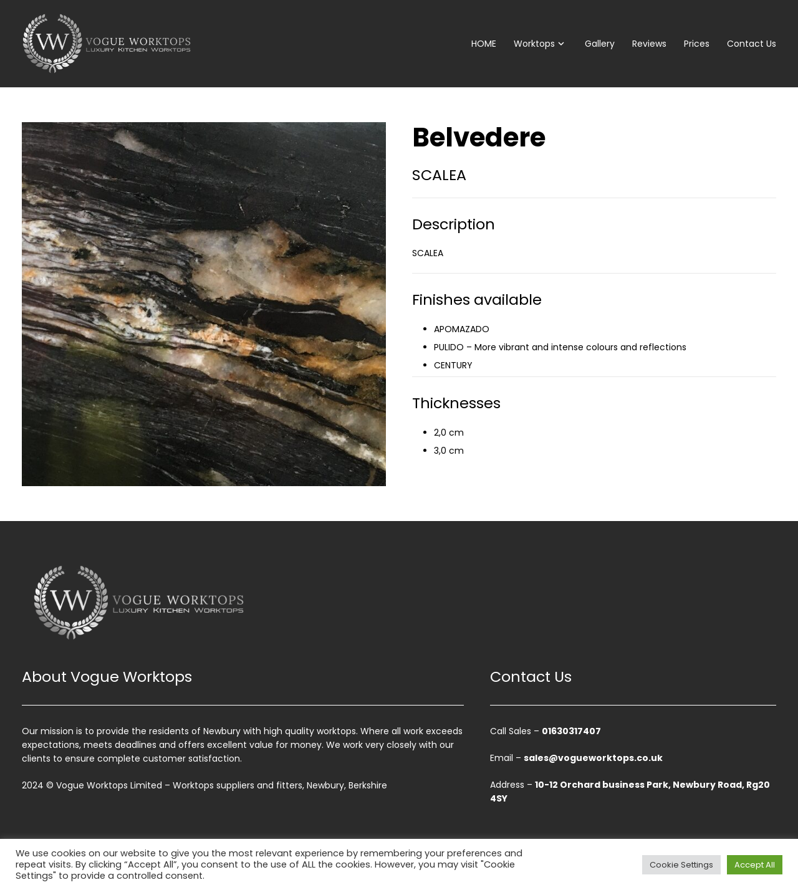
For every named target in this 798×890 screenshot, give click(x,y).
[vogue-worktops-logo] (106, 43)
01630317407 (571, 731)
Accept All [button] (754, 865)
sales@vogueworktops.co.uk (593, 758)
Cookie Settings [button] (681, 865)
